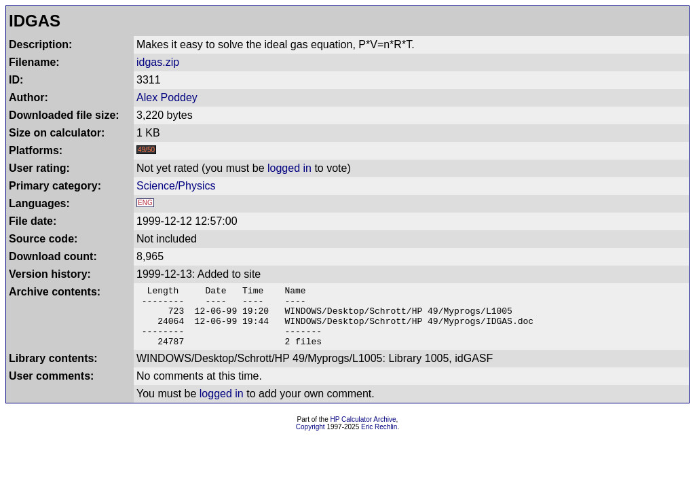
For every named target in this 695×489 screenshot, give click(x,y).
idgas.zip (157, 62)
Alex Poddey (167, 97)
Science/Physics (176, 186)
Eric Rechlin (379, 439)
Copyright (310, 439)
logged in (289, 168)
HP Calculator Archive (363, 431)
